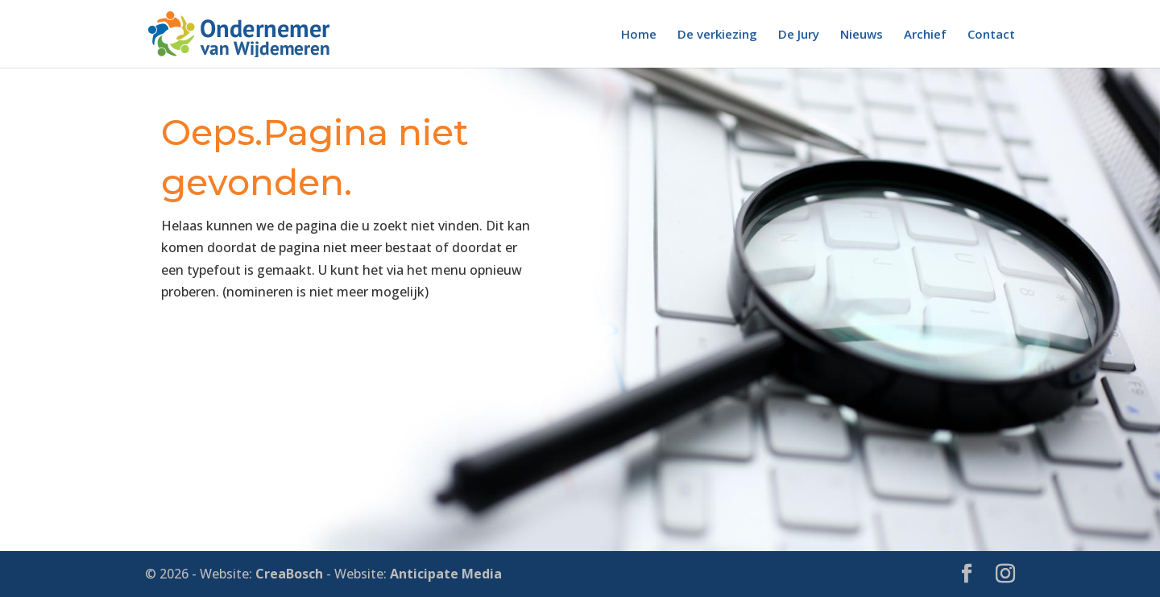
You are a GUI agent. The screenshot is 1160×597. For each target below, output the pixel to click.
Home (639, 35)
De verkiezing (717, 35)
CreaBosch (289, 573)
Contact (991, 35)
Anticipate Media (446, 573)
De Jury (798, 35)
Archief (925, 35)
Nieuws (861, 35)
